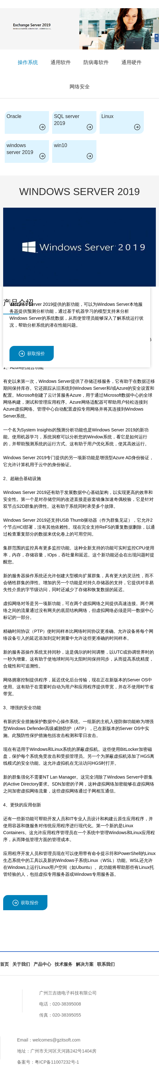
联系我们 (106, 964)
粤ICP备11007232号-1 (57, 1062)
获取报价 (31, 353)
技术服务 (63, 964)
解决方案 (85, 964)
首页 (4, 964)
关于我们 (21, 964)
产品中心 (42, 964)
